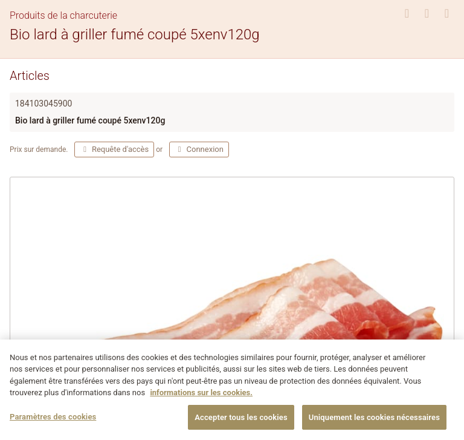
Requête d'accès (114, 149)
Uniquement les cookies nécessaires (374, 422)
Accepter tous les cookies (241, 422)
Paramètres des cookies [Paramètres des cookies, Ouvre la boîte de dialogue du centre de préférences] (53, 421)
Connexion (199, 149)
